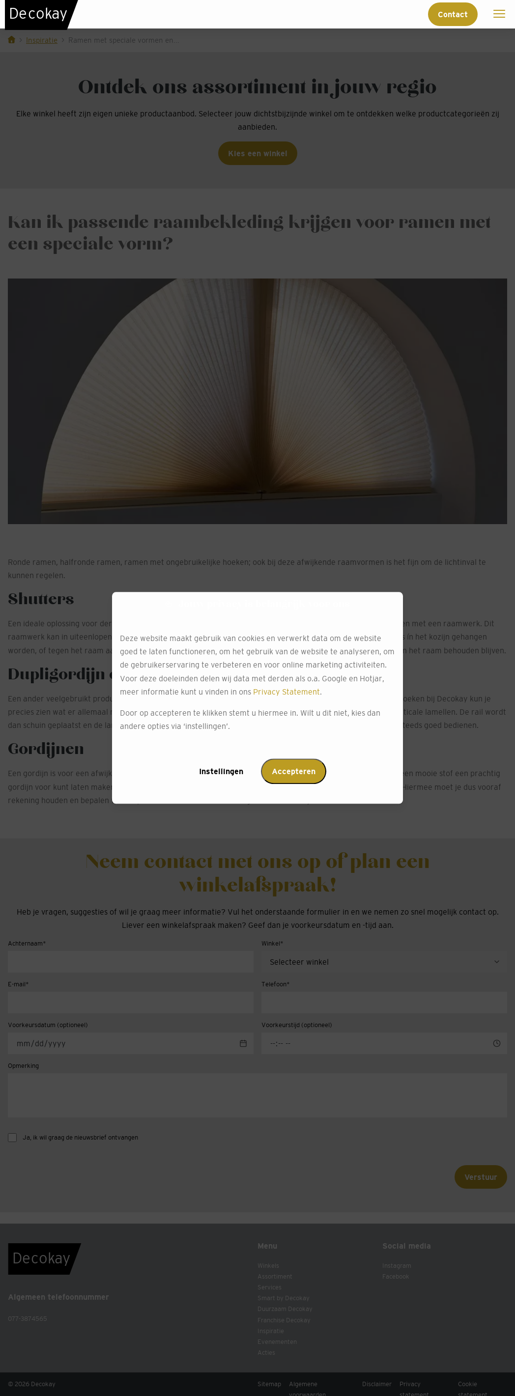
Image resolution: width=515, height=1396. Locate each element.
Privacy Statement (286, 691)
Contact (453, 14)
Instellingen (221, 771)
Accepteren (293, 771)
